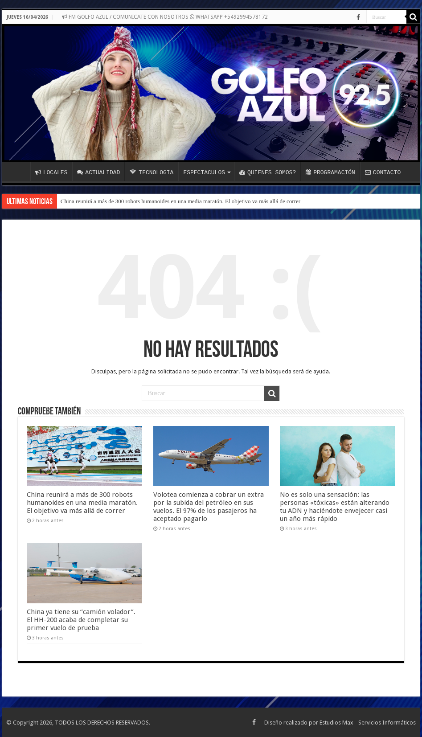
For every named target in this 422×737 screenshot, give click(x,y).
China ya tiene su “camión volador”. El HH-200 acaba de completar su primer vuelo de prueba (81, 620)
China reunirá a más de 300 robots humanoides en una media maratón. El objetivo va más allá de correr (180, 201)
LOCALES (51, 172)
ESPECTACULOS (204, 172)
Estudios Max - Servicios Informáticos (368, 722)
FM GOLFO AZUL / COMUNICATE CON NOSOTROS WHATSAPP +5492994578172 (165, 17)
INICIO (18, 171)
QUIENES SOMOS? (267, 172)
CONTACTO (383, 172)
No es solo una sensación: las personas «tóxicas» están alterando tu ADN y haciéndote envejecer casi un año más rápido (334, 507)
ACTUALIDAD (98, 172)
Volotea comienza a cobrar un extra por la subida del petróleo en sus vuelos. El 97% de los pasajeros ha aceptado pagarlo (208, 507)
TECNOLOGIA (151, 172)
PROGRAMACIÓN (330, 172)
